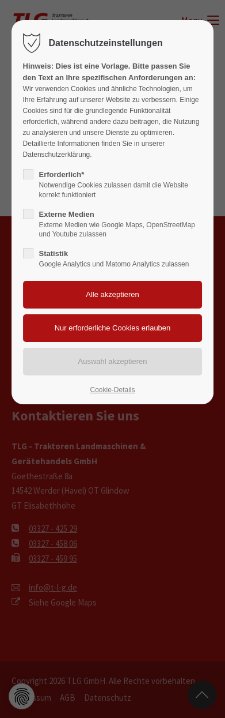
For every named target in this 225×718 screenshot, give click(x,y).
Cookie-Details (112, 390)
